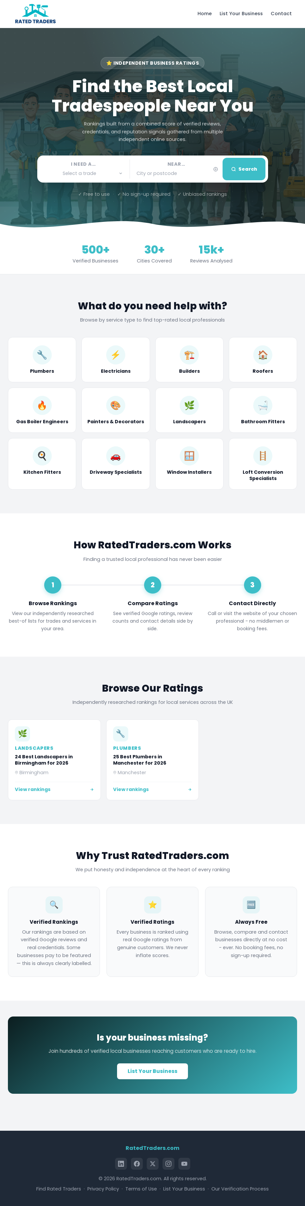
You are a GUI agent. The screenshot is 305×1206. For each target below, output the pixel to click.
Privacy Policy (103, 1189)
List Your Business (241, 13)
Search (244, 169)
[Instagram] (168, 1164)
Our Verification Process (240, 1189)
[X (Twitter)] (153, 1164)
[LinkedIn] (121, 1164)
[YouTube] (184, 1164)
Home (205, 13)
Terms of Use (141, 1189)
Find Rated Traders (58, 1189)
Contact (281, 13)
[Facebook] (137, 1164)
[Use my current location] (215, 169)
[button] (83, 173)
